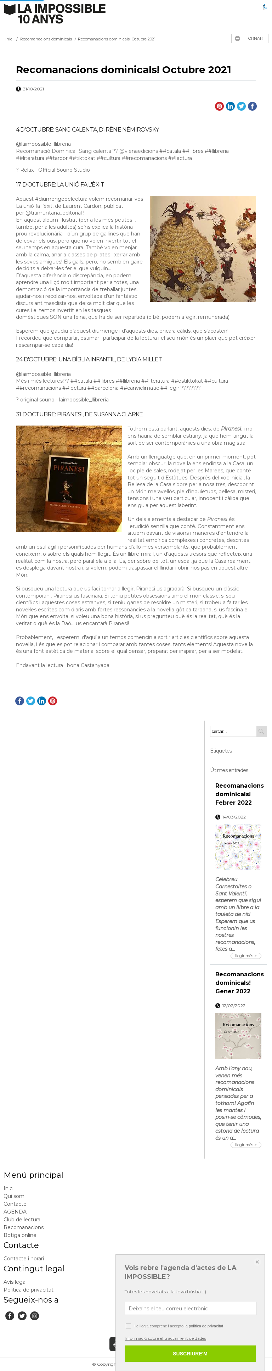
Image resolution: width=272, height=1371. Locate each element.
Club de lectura (22, 1219)
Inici (8, 1188)
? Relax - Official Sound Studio (53, 170)
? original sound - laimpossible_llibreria (62, 399)
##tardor (57, 158)
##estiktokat (187, 381)
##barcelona (103, 388)
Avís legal (15, 1282)
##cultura (108, 158)
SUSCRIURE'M (190, 1353)
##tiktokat (82, 158)
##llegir (169, 388)
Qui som (14, 1196)
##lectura (180, 158)
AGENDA (15, 1212)
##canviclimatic (139, 388)
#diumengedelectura (61, 199)
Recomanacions (24, 1227)
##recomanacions (144, 158)
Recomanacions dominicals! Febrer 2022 (239, 794)
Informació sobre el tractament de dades (165, 1338)
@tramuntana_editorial (54, 213)
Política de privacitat (28, 1290)
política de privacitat (206, 1326)
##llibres (192, 151)
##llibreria (217, 151)
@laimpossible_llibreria (43, 144)
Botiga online (20, 1235)
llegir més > (246, 955)
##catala (170, 151)
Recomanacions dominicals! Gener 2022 (239, 983)
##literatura (30, 158)
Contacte (15, 1204)
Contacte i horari (24, 1258)
